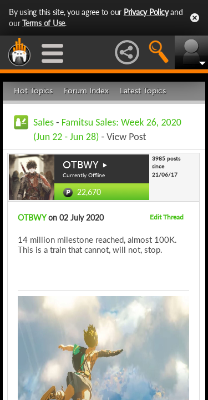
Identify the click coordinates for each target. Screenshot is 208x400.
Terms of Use (43, 23)
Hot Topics (33, 91)
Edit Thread (167, 217)
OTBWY (81, 165)
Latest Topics (143, 91)
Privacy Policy (146, 12)
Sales (43, 122)
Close (194, 17)
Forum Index (86, 91)
